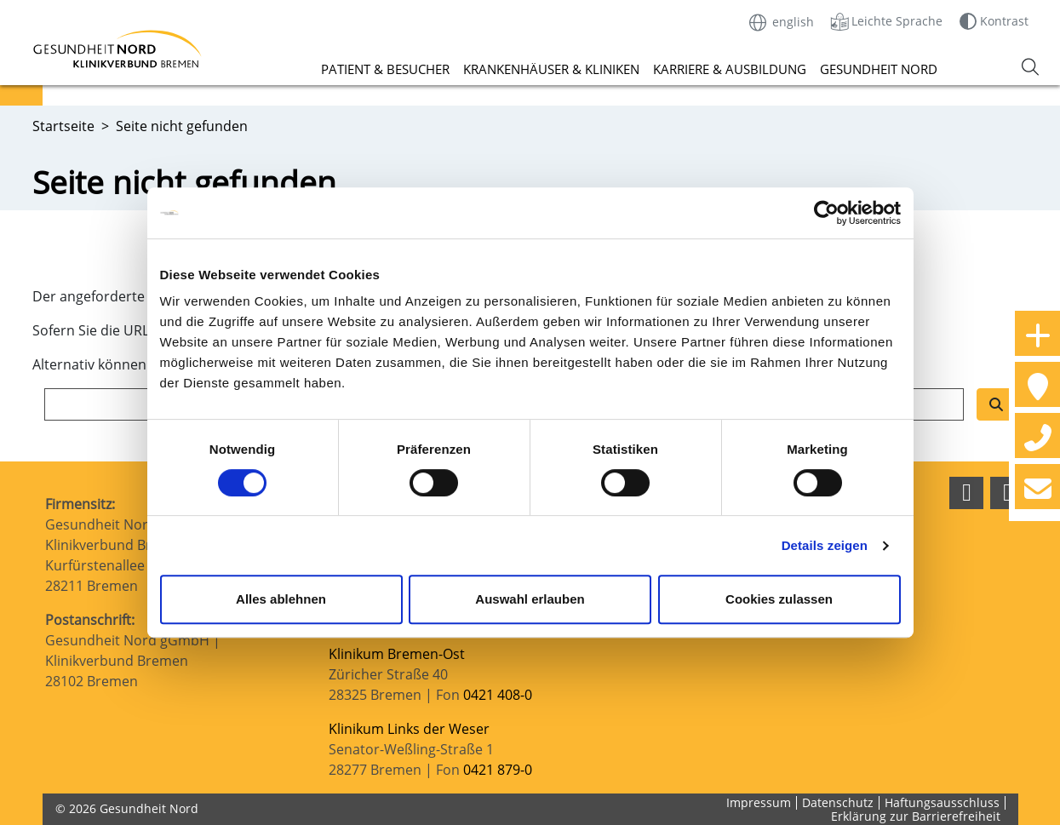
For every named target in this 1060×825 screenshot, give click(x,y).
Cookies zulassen (779, 599)
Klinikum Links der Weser (409, 728)
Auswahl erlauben (529, 599)
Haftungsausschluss (942, 802)
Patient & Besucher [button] (385, 68)
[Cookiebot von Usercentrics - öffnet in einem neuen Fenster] (826, 213)
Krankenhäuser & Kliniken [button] (551, 68)
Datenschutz (838, 802)
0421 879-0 (497, 769)
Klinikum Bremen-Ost (397, 654)
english (781, 21)
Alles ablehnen (281, 599)
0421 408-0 (497, 694)
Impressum (758, 802)
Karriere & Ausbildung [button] (729, 68)
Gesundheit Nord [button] (878, 68)
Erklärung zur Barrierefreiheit (915, 816)
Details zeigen (825, 545)
